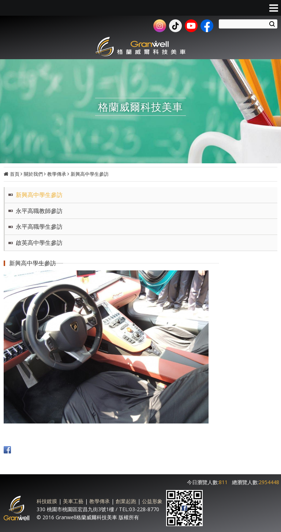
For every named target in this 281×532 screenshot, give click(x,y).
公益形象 (152, 501)
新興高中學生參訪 (90, 174)
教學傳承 (56, 174)
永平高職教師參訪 (39, 211)
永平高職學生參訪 (39, 227)
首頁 (14, 174)
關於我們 (33, 174)
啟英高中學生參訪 (39, 243)
